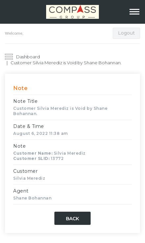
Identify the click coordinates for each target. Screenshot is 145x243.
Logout (126, 33)
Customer (25, 171)
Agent (21, 191)
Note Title (25, 101)
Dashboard (28, 56)
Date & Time (28, 126)
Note (19, 146)
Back (72, 219)
